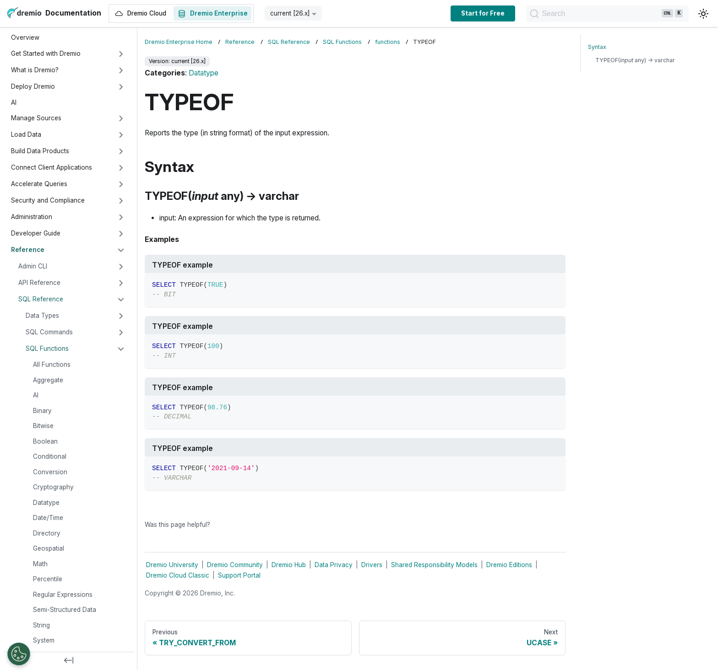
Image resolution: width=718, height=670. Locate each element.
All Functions (52, 364)
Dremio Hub (289, 564)
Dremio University (172, 564)
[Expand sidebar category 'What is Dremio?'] (121, 70)
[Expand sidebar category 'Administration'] (121, 217)
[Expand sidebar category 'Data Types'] (121, 316)
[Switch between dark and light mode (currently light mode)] (703, 13)
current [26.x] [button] (290, 13)
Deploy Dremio (33, 86)
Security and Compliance (48, 200)
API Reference (39, 282)
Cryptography (53, 487)
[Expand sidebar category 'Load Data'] (121, 135)
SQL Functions (47, 348)
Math (40, 564)
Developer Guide (35, 233)
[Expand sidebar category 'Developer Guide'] (121, 234)
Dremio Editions (509, 564)
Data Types (42, 315)
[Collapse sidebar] (69, 661)
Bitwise (43, 425)
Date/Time (48, 517)
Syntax (597, 46)
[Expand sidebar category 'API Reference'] (121, 283)
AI (13, 102)
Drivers (371, 564)
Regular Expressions (62, 594)
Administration (31, 216)
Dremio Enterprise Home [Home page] (178, 41)
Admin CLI (32, 266)
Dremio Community (235, 564)
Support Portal (239, 575)
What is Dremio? (35, 70)
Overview (25, 37)
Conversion (50, 472)
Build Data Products (40, 151)
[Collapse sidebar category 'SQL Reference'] (121, 300)
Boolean (45, 441)
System (43, 640)
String (41, 625)
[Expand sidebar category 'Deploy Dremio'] (121, 87)
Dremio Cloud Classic (177, 575)
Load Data (26, 134)
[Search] (603, 13)
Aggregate (48, 380)
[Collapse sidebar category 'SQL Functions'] (121, 349)
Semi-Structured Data (64, 609)
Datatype (46, 502)
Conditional (49, 456)
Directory (46, 533)
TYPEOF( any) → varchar (635, 60)
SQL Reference (40, 299)
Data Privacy (334, 564)
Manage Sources (36, 118)
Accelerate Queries (39, 184)
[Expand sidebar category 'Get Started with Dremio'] (121, 54)
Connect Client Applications (51, 167)
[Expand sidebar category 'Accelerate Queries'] (121, 184)
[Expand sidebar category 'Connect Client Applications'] (121, 168)
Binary (42, 410)
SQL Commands (49, 332)
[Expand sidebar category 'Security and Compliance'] (121, 201)
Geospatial (48, 548)
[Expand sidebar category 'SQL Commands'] (121, 332)
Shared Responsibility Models (434, 564)
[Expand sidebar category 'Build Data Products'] (121, 151)
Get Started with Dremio (46, 53)
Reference (27, 249)
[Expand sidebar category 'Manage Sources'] (121, 118)
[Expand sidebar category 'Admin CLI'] (121, 267)
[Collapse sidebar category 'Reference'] (121, 250)
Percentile (47, 579)
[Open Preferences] (18, 654)
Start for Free (473, 13)
